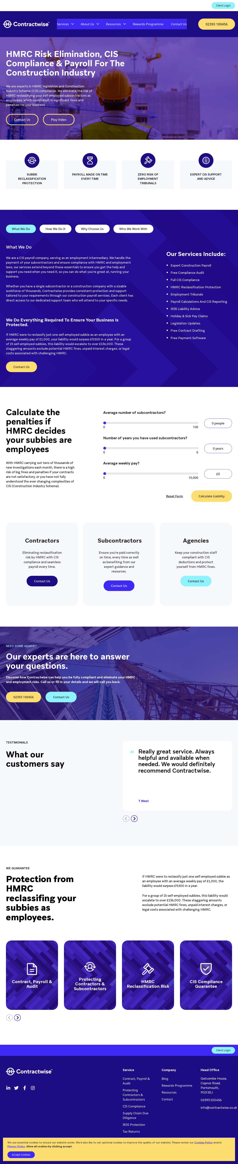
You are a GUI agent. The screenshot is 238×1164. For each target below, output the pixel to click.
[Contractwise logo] (26, 24)
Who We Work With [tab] (133, 229)
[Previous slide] (126, 818)
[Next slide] (134, 818)
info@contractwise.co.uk (219, 1108)
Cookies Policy (203, 1142)
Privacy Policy (16, 1146)
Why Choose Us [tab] (92, 229)
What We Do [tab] (21, 229)
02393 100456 (211, 1100)
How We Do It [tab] (55, 229)
